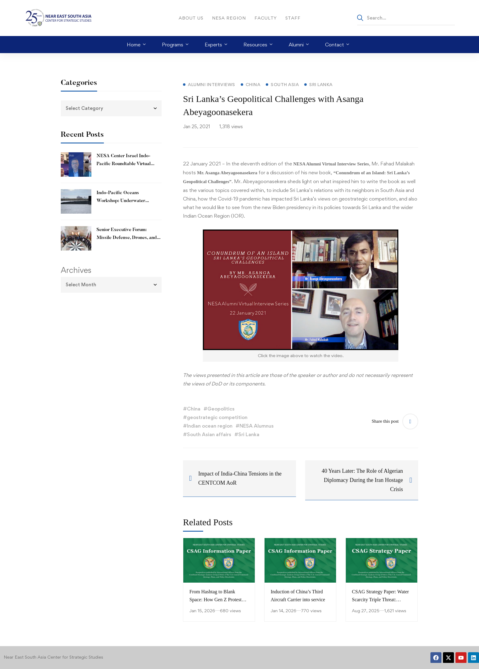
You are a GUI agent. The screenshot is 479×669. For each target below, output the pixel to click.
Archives (76, 270)
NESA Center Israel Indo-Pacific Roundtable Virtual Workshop (124, 164)
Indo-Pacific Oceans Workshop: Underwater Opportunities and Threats (124, 201)
